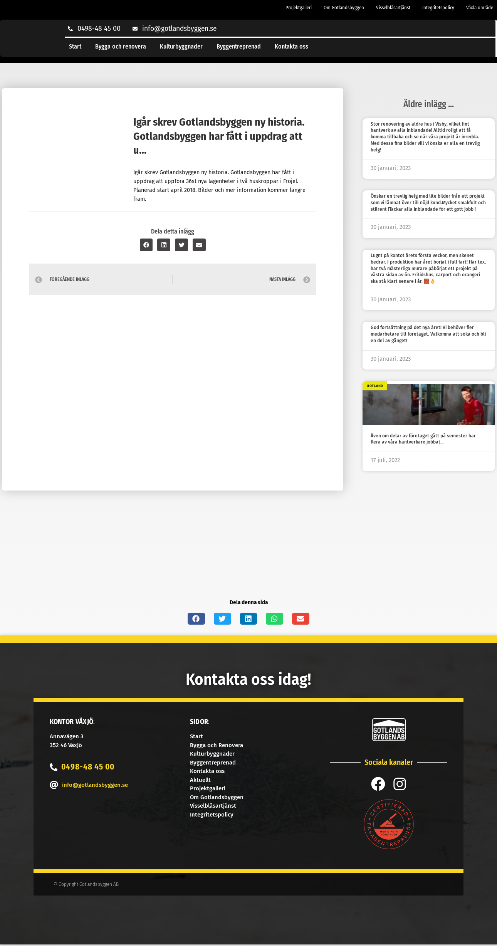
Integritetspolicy (438, 7)
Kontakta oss (291, 46)
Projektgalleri (298, 7)
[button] (146, 245)
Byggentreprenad (239, 46)
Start (75, 46)
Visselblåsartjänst (393, 7)
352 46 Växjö (66, 745)
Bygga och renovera (120, 46)
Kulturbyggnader (181, 46)
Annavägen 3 (67, 736)
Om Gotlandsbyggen (344, 7)
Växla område (479, 7)
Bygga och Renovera (216, 745)
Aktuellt (200, 779)
